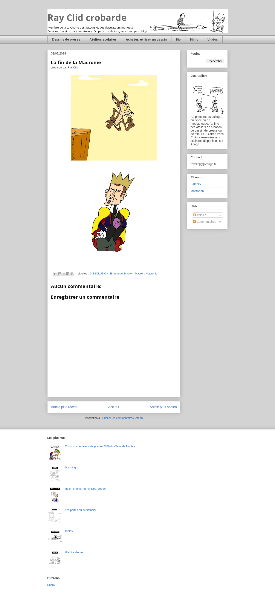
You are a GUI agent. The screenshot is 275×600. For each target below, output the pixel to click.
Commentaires (204, 221)
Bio (178, 39)
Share (51, 584)
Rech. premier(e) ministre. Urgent (85, 488)
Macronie (151, 273)
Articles (199, 215)
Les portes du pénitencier (80, 510)
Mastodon (197, 191)
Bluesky (196, 184)
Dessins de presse (66, 39)
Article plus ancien (163, 407)
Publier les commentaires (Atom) (122, 418)
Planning (70, 467)
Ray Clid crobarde (87, 17)
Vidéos (213, 39)
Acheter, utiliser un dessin (146, 39)
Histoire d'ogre (74, 552)
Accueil (113, 407)
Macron (139, 273)
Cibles (69, 531)
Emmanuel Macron (121, 273)
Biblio (194, 39)
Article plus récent (64, 407)
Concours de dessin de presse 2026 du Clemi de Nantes (100, 446)
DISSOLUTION (99, 273)
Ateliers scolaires (103, 39)
